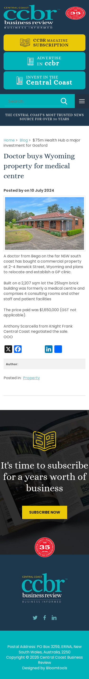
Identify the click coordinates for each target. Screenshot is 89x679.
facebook (44, 617)
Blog (24, 140)
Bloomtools (56, 668)
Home (9, 140)
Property (31, 378)
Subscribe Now (44, 512)
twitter (35, 617)
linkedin (54, 617)
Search (64, 101)
